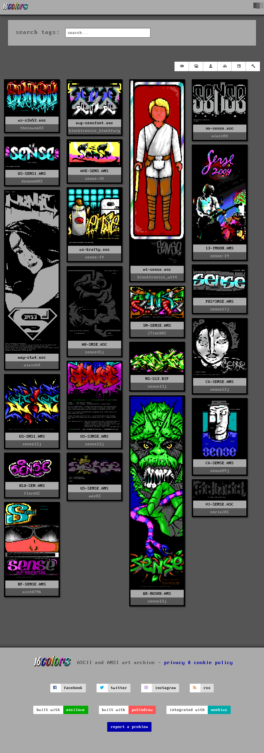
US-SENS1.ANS (32, 174)
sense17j (219, 309)
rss (207, 688)
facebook (73, 688)
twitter (119, 688)
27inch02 (157, 333)
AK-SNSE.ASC (95, 344)
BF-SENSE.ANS (32, 584)
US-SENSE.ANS (95, 488)
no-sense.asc (220, 128)
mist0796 (32, 592)
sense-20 (94, 179)
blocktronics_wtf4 (157, 277)
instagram (165, 688)
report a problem (129, 727)
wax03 (95, 496)
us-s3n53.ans (32, 120)
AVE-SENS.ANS (95, 171)
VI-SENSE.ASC (220, 504)
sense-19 (219, 256)
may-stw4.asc (32, 357)
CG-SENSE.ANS (220, 382)
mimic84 (220, 136)
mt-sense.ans (157, 269)
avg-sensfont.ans (94, 123)
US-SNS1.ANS (32, 436)
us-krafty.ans (95, 249)
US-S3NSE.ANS (95, 436)
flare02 (32, 493)
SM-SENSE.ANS (157, 325)
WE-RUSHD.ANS (157, 593)
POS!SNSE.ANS (220, 301)
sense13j (219, 389)
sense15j (94, 352)
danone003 (32, 181)
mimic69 (32, 365)
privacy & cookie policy (198, 662)
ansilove (75, 710)
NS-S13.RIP (157, 379)
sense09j (219, 471)
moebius (219, 710)
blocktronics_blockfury (94, 131)
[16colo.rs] (15, 7)
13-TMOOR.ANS (220, 248)
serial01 (219, 512)
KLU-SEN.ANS (32, 486)
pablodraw (142, 710)
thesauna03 (32, 128)
